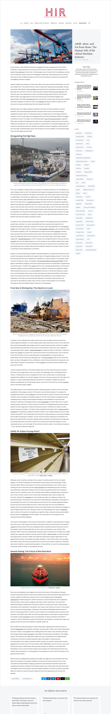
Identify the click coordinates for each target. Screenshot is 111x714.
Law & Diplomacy (27, 678)
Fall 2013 (86, 165)
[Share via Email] (62, 678)
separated (25, 514)
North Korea (79, 196)
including (65, 382)
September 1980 (80, 211)
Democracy (79, 150)
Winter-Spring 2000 (91, 250)
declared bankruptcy (25, 239)
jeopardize (64, 509)
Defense (89, 147)
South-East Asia (80, 214)
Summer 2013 (89, 221)
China (87, 143)
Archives (68, 23)
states (34, 266)
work (24, 96)
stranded (13, 241)
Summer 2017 (79, 225)
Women (78, 253)
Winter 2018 (89, 246)
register (20, 352)
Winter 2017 (79, 246)
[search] (89, 23)
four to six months (58, 92)
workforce (21, 72)
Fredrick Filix (51, 587)
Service (90, 211)
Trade (88, 228)
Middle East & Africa (42, 23)
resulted (42, 362)
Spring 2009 (79, 218)
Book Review (79, 143)
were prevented (39, 487)
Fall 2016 (86, 168)
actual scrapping (48, 357)
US (21, 23)
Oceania (61, 23)
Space (89, 214)
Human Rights (15, 678)
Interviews (89, 179)
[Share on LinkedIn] (53, 678)
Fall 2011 (78, 165)
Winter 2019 (79, 250)
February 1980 (88, 172)
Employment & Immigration (83, 158)
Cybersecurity (79, 147)
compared (57, 231)
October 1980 (79, 200)
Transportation (80, 232)
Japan (83, 182)
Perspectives (90, 200)
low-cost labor (32, 89)
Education (78, 154)
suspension (28, 497)
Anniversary (88, 133)
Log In (75, 23)
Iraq (77, 182)
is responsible (44, 402)
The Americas (79, 228)
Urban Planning (80, 239)
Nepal (85, 193)
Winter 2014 (89, 242)
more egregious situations (46, 229)
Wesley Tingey (43, 475)
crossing (40, 67)
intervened (26, 617)
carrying (52, 67)
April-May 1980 (80, 136)
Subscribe (82, 23)
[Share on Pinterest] (58, 678)
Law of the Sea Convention (53, 119)
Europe (26, 23)
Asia (31, 23)
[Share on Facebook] (48, 678)
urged (12, 527)
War (88, 239)
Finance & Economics (81, 175)
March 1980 (91, 186)
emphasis (32, 394)
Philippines (78, 204)
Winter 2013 (79, 242)
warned (12, 644)
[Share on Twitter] (43, 678)
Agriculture (79, 133)
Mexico (78, 189)
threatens (41, 101)
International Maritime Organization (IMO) (51, 261)
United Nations (80, 235)
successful (31, 634)
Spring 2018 (79, 221)
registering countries (34, 202)
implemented (14, 599)
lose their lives (31, 99)
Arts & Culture (79, 140)
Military (78, 193)
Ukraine (89, 232)
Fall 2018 (78, 172)
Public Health (88, 204)
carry (66, 194)
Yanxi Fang (86, 67)
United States (90, 235)
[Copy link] (67, 678)
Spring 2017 (89, 218)
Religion (78, 207)
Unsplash (50, 475)
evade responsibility (35, 350)
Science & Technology (89, 207)
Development (89, 150)
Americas (54, 23)
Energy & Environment (81, 161)
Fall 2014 (78, 168)
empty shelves (52, 534)
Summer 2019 (90, 225)
